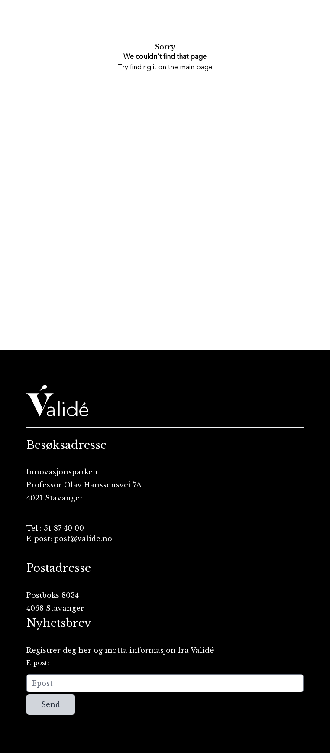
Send (50, 704)
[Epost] (165, 683)
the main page (190, 67)
